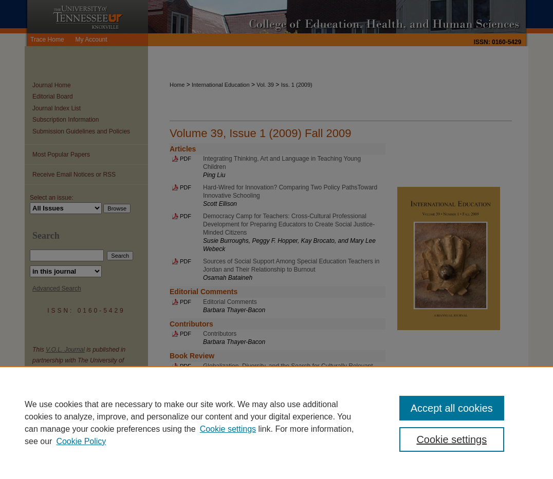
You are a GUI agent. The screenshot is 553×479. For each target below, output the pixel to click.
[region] (276, 422)
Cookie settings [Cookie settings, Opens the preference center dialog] (451, 439)
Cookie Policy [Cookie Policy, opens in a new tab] (81, 441)
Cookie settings (228, 429)
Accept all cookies (452, 408)
